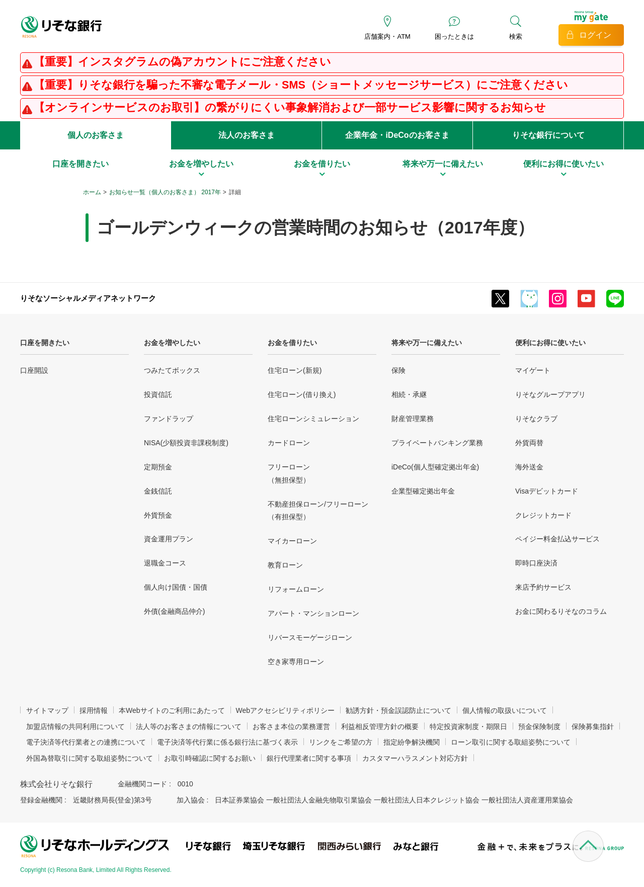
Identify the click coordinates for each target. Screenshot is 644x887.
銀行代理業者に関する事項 (309, 758)
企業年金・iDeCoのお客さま (397, 135)
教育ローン (285, 565)
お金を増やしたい (172, 343)
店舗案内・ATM (387, 36)
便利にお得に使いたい (550, 343)
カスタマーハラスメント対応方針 (415, 758)
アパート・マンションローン (313, 613)
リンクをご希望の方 (340, 742)
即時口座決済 (536, 563)
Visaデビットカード (546, 491)
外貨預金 (158, 515)
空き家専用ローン (296, 662)
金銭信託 (158, 491)
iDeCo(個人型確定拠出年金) (435, 467)
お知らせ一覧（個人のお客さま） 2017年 (165, 192)
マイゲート (532, 370)
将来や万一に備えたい (426, 343)
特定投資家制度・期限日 (468, 726)
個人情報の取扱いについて (504, 710)
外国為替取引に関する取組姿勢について (89, 758)
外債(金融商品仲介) (174, 611)
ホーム (92, 192)
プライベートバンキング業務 (437, 443)
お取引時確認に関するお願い (210, 758)
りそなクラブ (536, 419)
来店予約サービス (543, 587)
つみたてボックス (172, 370)
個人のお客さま (95, 135)
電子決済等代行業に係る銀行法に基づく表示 (227, 742)
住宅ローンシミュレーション (313, 419)
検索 (515, 36)
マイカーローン (292, 541)
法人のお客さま (246, 135)
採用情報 (93, 710)
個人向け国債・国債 (175, 587)
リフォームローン (296, 589)
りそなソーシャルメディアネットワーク (88, 298)
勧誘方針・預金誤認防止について (398, 710)
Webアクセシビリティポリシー (285, 710)
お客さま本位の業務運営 (291, 726)
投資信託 (158, 394)
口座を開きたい (44, 343)
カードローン (289, 443)
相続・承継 (409, 394)
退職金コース (165, 563)
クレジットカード (543, 515)
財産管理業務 (412, 419)
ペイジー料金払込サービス (557, 539)
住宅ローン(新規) (294, 370)
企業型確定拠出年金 (423, 491)
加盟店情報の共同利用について (75, 726)
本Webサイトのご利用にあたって (172, 710)
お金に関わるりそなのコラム (561, 611)
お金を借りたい (292, 343)
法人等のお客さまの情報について (189, 726)
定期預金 (158, 467)
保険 (398, 370)
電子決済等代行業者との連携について (86, 742)
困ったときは (454, 36)
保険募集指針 (593, 726)
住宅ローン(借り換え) (302, 394)
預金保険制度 (539, 726)
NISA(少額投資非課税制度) (186, 443)
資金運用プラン (168, 539)
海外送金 (529, 467)
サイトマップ (47, 710)
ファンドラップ (168, 419)
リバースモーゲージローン (310, 637)
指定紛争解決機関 (411, 742)
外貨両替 (529, 443)
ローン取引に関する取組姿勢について (511, 742)
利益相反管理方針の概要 (380, 726)
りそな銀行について (548, 135)
